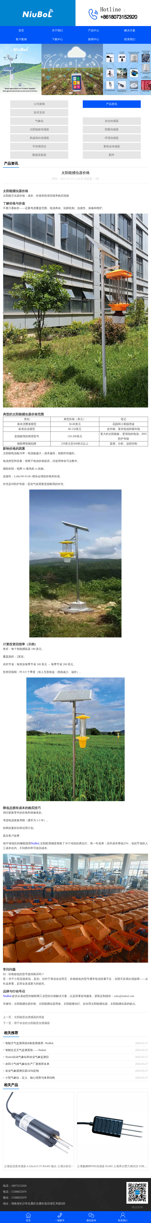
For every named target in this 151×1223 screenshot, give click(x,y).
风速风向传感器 (39, 137)
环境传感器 (112, 137)
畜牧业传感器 (111, 146)
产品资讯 (111, 104)
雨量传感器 (112, 129)
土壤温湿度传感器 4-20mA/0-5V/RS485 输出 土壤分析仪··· (38, 1166)
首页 (21, 30)
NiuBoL (35, 843)
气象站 (39, 121)
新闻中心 (93, 39)
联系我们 (129, 39)
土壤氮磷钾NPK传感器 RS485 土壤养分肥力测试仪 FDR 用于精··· (112, 1166)
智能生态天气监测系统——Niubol (25, 1050)
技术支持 (39, 112)
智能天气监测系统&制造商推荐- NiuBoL (29, 1043)
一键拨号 (60, 1217)
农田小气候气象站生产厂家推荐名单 (27, 1063)
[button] (71, 93)
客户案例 (21, 39)
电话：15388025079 (14, 1191)
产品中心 (93, 30)
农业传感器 (112, 121)
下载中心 (57, 39)
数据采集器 (39, 154)
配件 (111, 154)
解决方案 (129, 30)
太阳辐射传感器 (39, 129)
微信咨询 (91, 1217)
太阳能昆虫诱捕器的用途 (29, 1017)
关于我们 (57, 30)
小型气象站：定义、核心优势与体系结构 (30, 1077)
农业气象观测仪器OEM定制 (22, 1070)
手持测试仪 (39, 146)
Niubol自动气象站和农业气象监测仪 (27, 1057)
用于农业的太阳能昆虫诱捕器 (32, 1023)
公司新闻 (39, 104)
